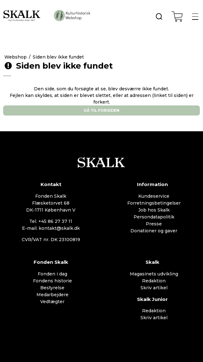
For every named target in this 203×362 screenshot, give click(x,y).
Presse (154, 224)
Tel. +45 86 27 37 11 (50, 221)
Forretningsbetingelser (154, 203)
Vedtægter (52, 301)
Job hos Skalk (154, 210)
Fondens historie (52, 281)
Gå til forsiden (101, 110)
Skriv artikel (153, 288)
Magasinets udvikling (154, 274)
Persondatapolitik (154, 217)
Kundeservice (153, 196)
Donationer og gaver (153, 231)
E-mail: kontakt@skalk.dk (51, 228)
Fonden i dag (52, 274)
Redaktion (154, 281)
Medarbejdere (52, 294)
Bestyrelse (52, 288)
